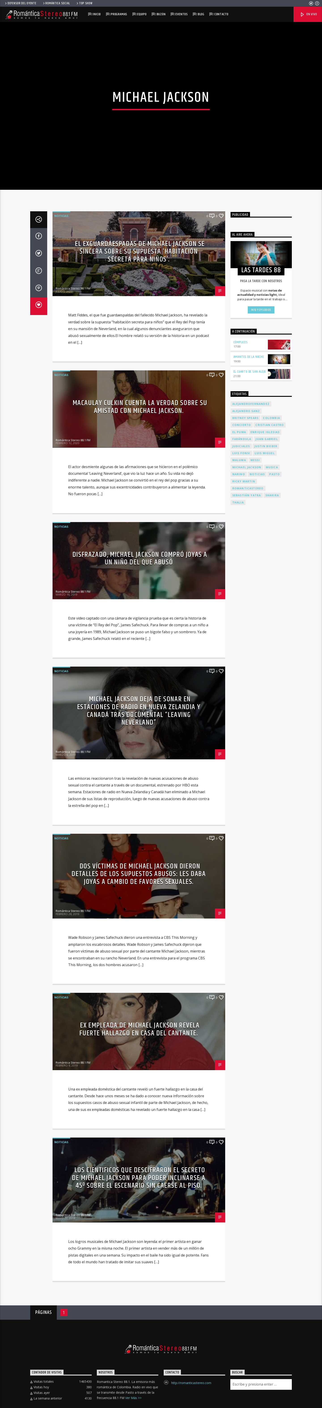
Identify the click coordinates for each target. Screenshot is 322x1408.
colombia (271, 847)
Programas (119, 14)
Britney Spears (245, 847)
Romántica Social (56, 3)
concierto (241, 854)
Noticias (61, 645)
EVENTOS (182, 14)
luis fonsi (241, 882)
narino (238, 904)
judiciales (241, 875)
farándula (241, 868)
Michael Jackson (246, 896)
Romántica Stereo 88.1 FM (73, 718)
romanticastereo (248, 918)
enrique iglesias (265, 861)
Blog (201, 14)
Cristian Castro (269, 854)
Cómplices (240, 771)
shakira (272, 925)
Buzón (161, 14)
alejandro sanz (246, 840)
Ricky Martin (243, 911)
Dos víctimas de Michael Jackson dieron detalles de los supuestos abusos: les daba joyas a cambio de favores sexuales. (139, 1303)
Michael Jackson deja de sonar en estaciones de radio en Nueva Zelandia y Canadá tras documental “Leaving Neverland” (138, 1140)
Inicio (97, 14)
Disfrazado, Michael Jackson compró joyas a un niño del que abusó (139, 987)
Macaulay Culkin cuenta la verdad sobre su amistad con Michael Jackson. (140, 836)
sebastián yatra (246, 925)
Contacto (221, 14)
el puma (239, 861)
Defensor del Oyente (20, 3)
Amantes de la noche (248, 786)
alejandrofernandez (251, 833)
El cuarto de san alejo (249, 801)
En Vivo (308, 14)
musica (272, 896)
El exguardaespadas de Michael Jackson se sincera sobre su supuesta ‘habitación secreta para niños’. (140, 681)
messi (255, 890)
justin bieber (266, 875)
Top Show (84, 3)
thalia (238, 932)
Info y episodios (261, 739)
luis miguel (265, 882)
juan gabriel (267, 868)
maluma (239, 890)
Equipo (142, 14)
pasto (274, 904)
